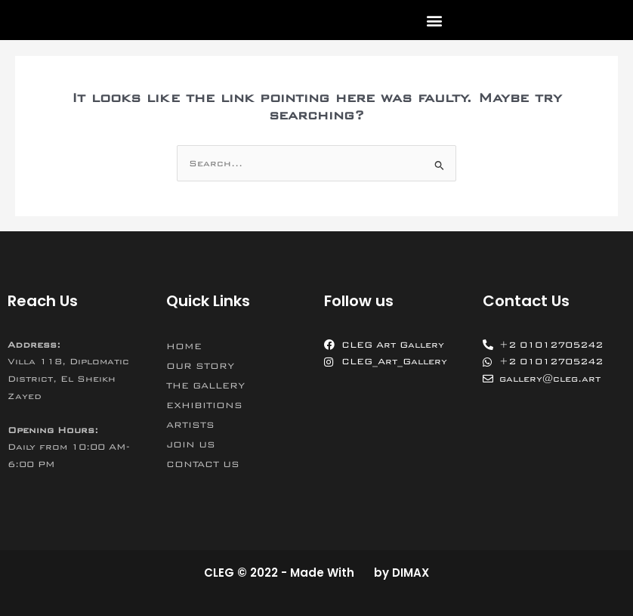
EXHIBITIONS (204, 405)
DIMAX (410, 572)
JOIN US (190, 444)
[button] (434, 20)
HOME (184, 346)
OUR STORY (200, 366)
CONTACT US (202, 464)
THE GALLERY (205, 385)
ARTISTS (190, 424)
